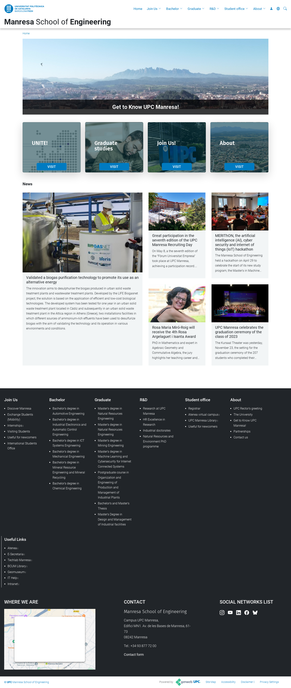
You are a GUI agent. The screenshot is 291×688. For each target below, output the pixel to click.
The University (243, 414)
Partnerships (242, 431)
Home (138, 9)
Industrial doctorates (157, 430)
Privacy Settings (269, 681)
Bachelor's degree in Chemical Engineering (67, 486)
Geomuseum (16, 572)
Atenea (12, 548)
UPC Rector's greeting (248, 408)
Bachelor (172, 9)
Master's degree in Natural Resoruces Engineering (110, 429)
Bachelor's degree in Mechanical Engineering (69, 454)
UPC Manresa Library (202, 420)
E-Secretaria (16, 554)
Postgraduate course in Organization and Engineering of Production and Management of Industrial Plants (113, 485)
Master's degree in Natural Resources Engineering (110, 413)
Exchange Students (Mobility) (20, 417)
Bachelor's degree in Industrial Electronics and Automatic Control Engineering (69, 427)
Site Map (211, 681)
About (257, 9)
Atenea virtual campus (203, 414)
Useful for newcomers (21, 437)
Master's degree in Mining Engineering (111, 443)
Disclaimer (247, 681)
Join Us (152, 9)
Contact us (241, 437)
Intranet (13, 584)
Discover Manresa (19, 408)
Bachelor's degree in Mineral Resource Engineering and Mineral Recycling (69, 470)
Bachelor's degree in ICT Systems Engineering (68, 443)
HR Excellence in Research (154, 422)
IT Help (12, 578)
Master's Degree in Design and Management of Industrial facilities (114, 519)
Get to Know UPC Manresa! (245, 423)
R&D (213, 9)
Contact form (134, 655)
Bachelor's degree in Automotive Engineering (68, 411)
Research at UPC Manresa (154, 411)
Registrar (194, 408)
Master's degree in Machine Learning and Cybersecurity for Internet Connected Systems (114, 459)
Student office (234, 9)
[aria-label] (285, 9)
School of (57, 21)
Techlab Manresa (19, 560)
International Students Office (22, 446)
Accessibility (228, 681)
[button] (160, 8)
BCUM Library (17, 566)
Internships (14, 425)
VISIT (51, 167)
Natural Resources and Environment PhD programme (158, 441)
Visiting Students (18, 431)
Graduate (194, 9)
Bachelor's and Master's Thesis (113, 506)
